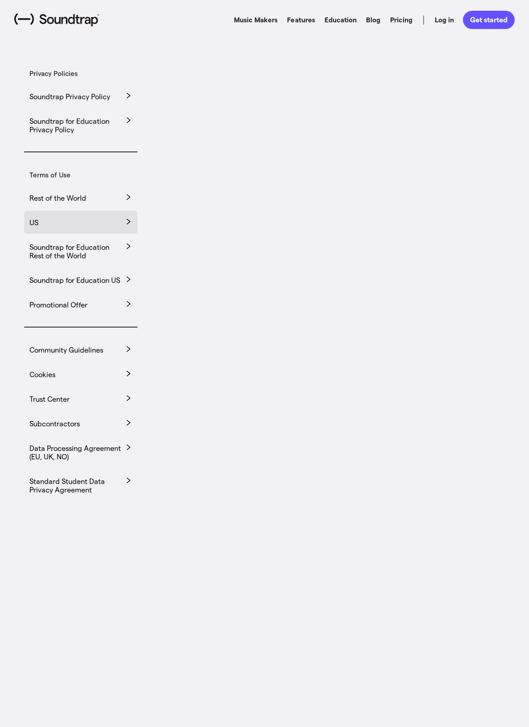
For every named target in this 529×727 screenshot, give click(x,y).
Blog (373, 20)
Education (341, 20)
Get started (489, 19)
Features (301, 20)
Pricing (401, 20)
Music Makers (256, 20)
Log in (444, 20)
